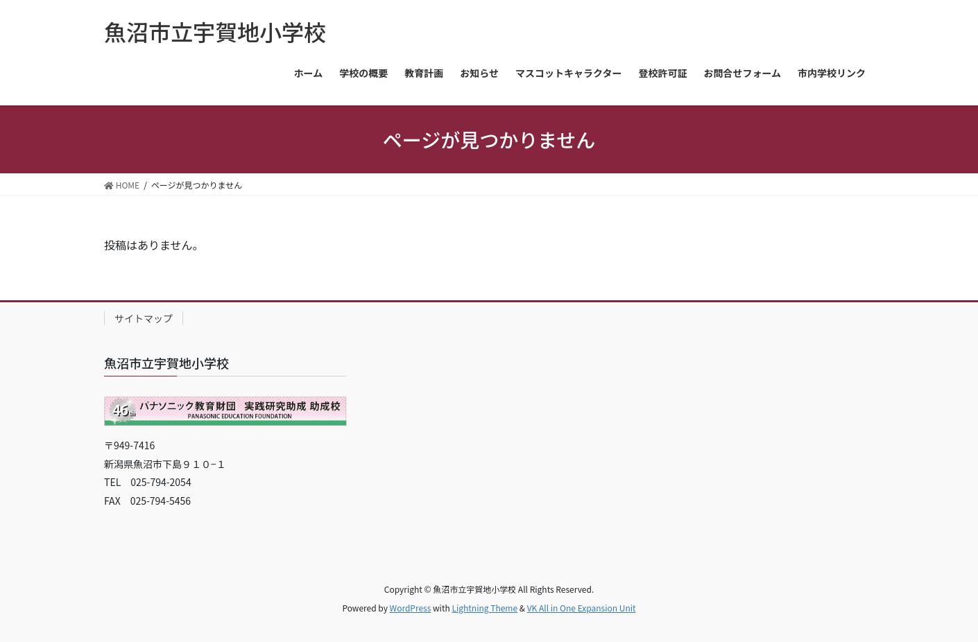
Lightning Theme (484, 608)
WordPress (410, 608)
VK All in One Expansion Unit (581, 608)
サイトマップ (143, 318)
